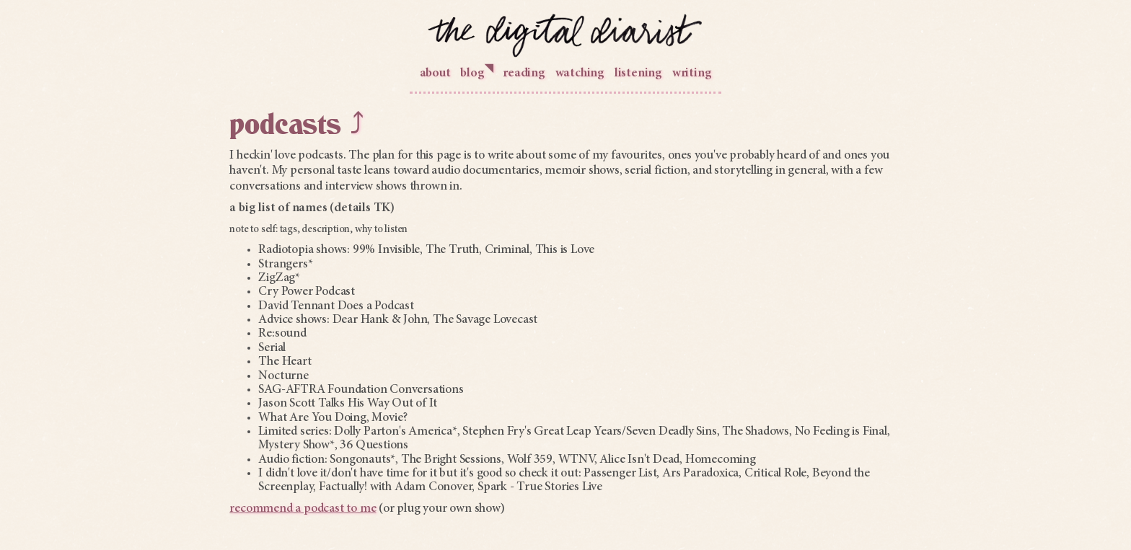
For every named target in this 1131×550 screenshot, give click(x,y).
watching (579, 73)
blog (476, 71)
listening (638, 73)
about (435, 73)
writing (692, 73)
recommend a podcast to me (302, 508)
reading (524, 73)
